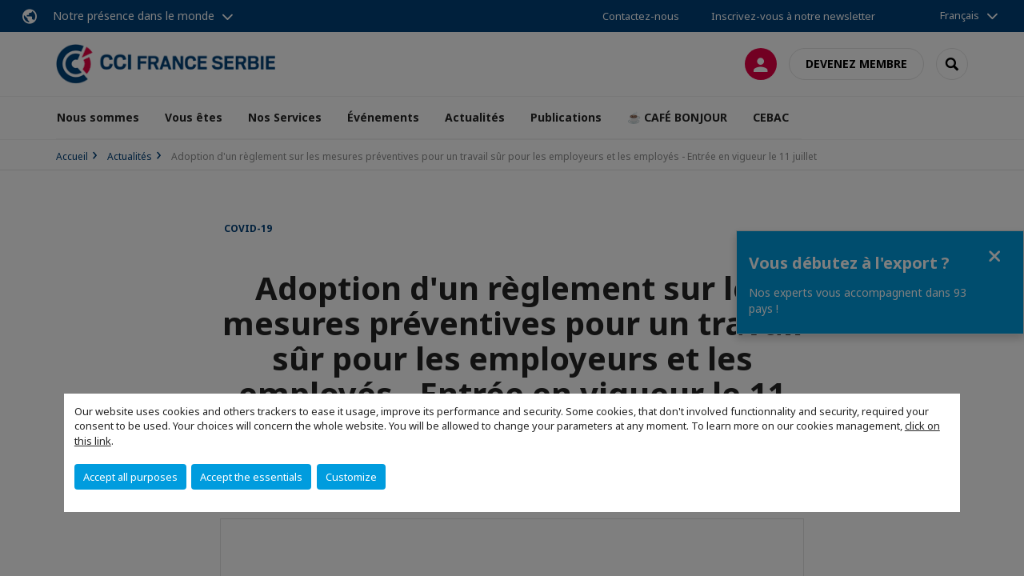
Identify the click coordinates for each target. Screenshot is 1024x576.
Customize (351, 477)
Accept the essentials (251, 477)
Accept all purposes (130, 477)
